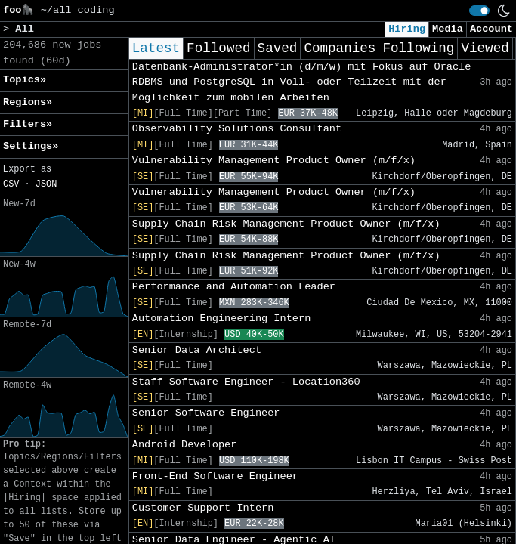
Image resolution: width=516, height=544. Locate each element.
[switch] (479, 10)
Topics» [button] (24, 79)
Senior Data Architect (196, 350)
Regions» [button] (27, 102)
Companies (339, 48)
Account (491, 29)
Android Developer (184, 444)
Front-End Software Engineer (215, 476)
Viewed (484, 48)
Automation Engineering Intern (221, 318)
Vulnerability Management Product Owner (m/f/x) (274, 160)
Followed (218, 48)
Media (447, 29)
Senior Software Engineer (206, 413)
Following (418, 48)
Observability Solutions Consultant (236, 128)
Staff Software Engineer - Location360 (246, 382)
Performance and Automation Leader (233, 286)
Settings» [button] (30, 146)
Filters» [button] (27, 124)
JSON (46, 184)
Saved (278, 48)
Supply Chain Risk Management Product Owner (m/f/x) (286, 224)
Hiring (406, 29)
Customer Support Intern (203, 508)
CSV (11, 184)
